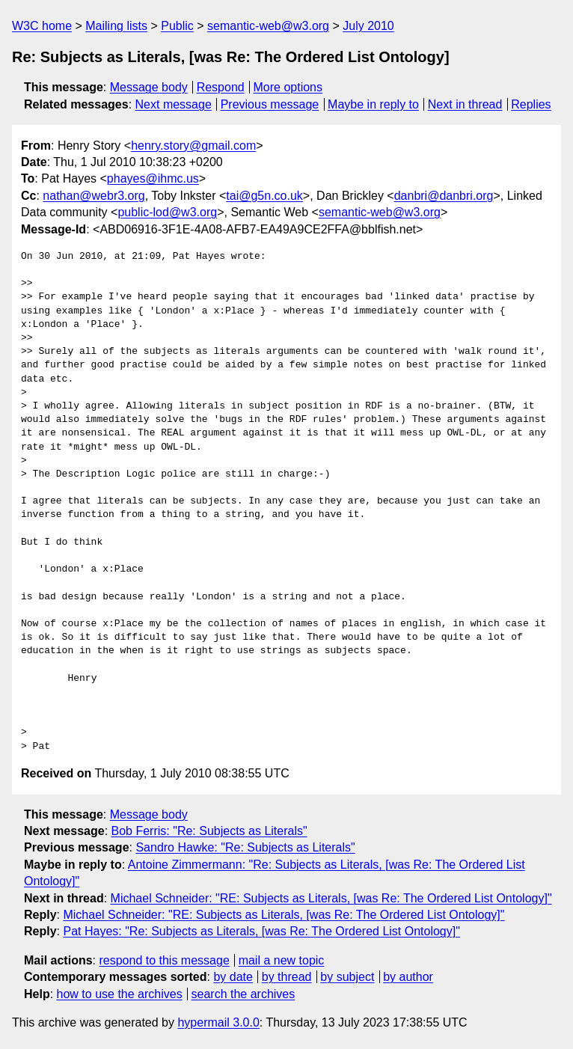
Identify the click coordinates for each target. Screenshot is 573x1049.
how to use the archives (120, 994)
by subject (347, 976)
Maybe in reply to (373, 104)
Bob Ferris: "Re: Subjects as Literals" (209, 831)
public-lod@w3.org (167, 212)
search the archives (243, 994)
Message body (149, 87)
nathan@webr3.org (93, 195)
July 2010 (368, 25)
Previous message (270, 104)
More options (288, 87)
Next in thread (465, 104)
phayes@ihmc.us (153, 178)
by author (408, 976)
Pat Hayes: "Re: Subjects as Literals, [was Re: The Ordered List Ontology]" (261, 931)
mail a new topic (282, 960)
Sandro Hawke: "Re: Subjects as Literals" (245, 847)
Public (177, 25)
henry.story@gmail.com (193, 145)
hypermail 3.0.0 (218, 1022)
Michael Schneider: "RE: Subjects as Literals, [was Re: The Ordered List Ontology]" (331, 898)
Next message (173, 104)
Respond (221, 87)
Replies (531, 104)
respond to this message (164, 960)
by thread (287, 976)
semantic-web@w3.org (268, 25)
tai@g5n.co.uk (264, 195)
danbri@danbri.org (444, 195)
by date (232, 976)
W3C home (42, 25)
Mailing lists (116, 25)
